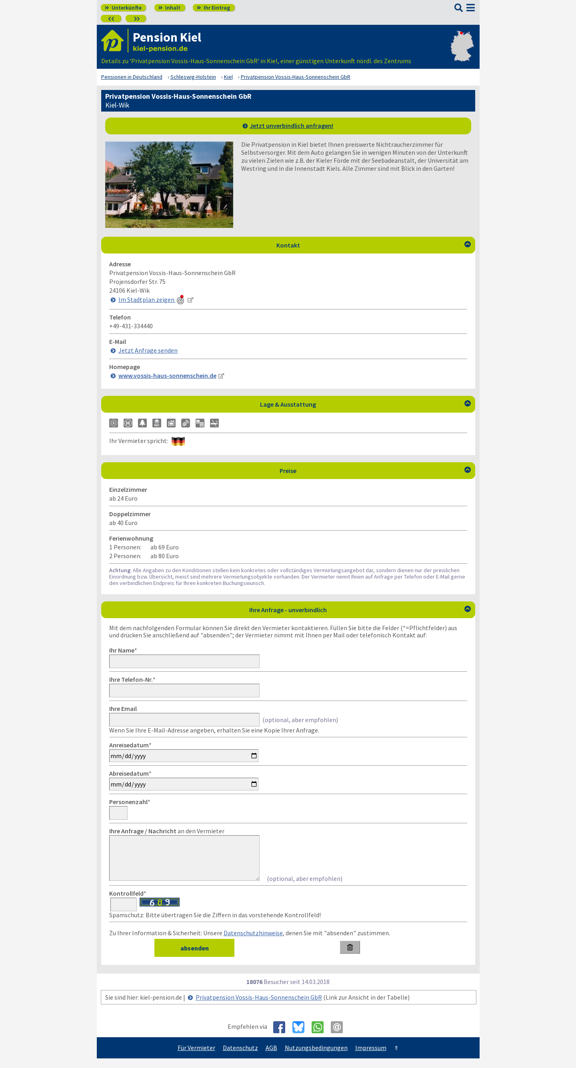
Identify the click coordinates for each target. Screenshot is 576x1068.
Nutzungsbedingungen (316, 1057)
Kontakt (373, 245)
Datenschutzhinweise (253, 942)
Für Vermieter (196, 1057)
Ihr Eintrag (213, 7)
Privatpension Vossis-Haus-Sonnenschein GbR (259, 1007)
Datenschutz (240, 1057)
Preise (375, 471)
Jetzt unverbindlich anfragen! (291, 126)
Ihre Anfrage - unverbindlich (360, 610)
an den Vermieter (166, 831)
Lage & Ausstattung (365, 404)
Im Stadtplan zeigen (152, 299)
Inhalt (169, 7)
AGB (271, 1057)
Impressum (370, 1057)
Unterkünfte (123, 7)
